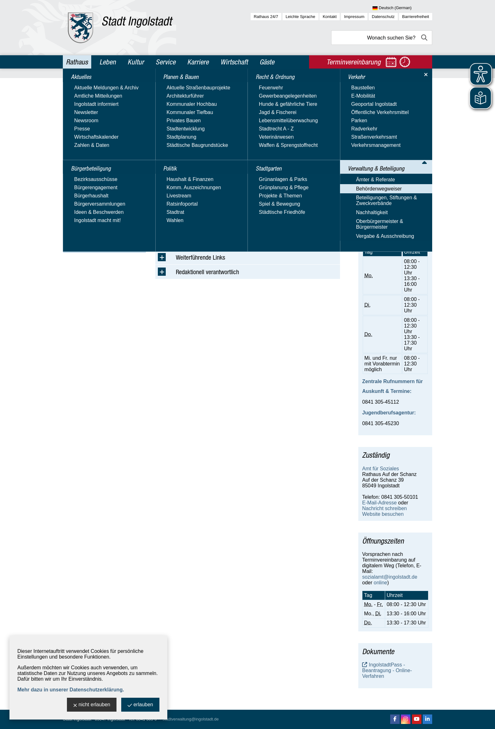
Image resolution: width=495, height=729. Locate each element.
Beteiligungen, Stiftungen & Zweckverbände (96, 212)
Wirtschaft (234, 62)
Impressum (354, 16)
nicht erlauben (91, 705)
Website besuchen (382, 195)
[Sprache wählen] (402, 8)
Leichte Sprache (300, 16)
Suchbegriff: (168, 126)
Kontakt (330, 16)
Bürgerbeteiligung (88, 98)
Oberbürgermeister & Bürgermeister (89, 236)
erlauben (140, 705)
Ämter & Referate (85, 191)
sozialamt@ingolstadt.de (389, 577)
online (380, 582)
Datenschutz (383, 16)
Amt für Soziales (380, 468)
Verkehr (76, 166)
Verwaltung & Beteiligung (98, 180)
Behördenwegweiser (89, 200)
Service (166, 62)
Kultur (136, 62)
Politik (74, 125)
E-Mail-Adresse (379, 183)
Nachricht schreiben (384, 189)
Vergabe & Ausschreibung (95, 248)
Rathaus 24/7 (266, 16)
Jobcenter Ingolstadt (385, 115)
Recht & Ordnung (88, 139)
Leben (107, 62)
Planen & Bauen (86, 112)
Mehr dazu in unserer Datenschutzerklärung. (70, 689)
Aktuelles (78, 85)
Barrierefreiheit (415, 16)
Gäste (266, 62)
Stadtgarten (81, 152)
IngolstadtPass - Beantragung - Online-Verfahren (387, 670)
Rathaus (77, 62)
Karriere (198, 62)
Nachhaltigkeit (82, 224)
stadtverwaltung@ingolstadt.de (191, 719)
